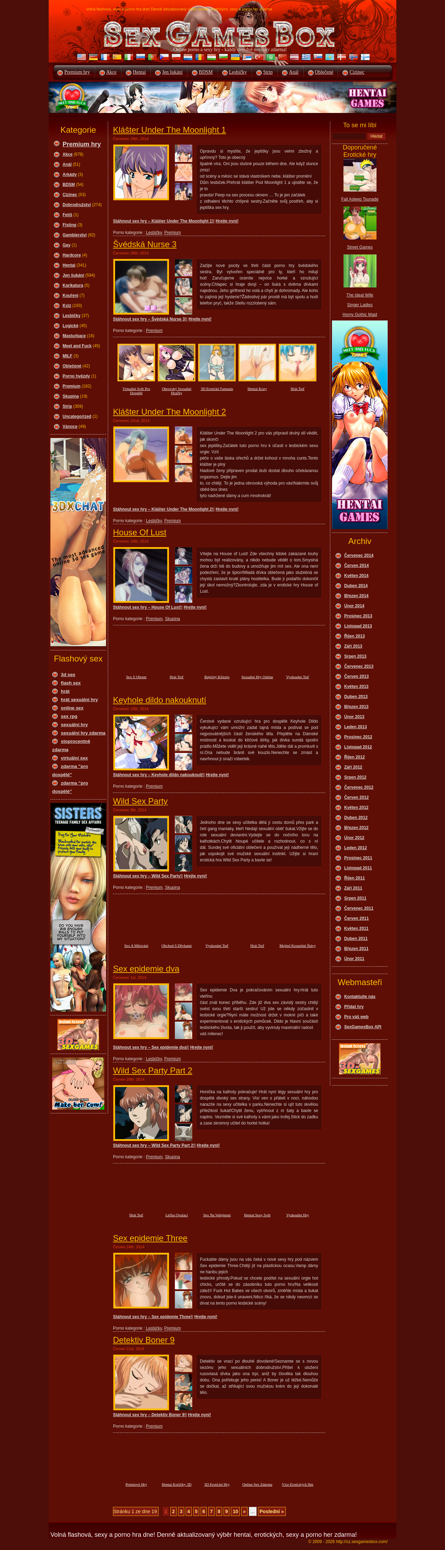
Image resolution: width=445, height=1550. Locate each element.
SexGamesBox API (362, 1026)
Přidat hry (354, 1006)
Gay (67, 245)
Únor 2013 (354, 716)
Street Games (360, 247)
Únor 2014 (354, 605)
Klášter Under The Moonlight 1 (169, 130)
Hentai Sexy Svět (257, 1215)
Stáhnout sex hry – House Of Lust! (147, 607)
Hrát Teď (298, 389)
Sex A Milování (136, 945)
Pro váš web (356, 1016)
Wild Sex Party (140, 801)
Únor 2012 (354, 837)
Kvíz (67, 305)
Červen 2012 (356, 797)
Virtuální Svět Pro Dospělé (136, 391)
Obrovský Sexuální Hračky (177, 391)
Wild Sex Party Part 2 (152, 1070)
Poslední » (272, 1511)
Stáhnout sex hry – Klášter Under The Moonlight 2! (163, 509)
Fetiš (67, 214)
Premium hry (77, 72)
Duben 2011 (355, 938)
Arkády (70, 174)
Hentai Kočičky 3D (177, 1484)
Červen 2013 (356, 676)
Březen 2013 (356, 706)
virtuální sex (74, 758)
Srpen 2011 (355, 898)
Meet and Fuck (77, 345)
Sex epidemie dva (146, 968)
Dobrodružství (77, 204)
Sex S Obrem (136, 677)
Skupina (71, 396)
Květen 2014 (356, 575)
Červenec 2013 (358, 666)
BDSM (206, 72)
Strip (268, 72)
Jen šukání (172, 72)
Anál (293, 72)
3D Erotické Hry (216, 1484)
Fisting (69, 224)
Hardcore (72, 255)
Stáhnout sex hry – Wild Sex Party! (147, 876)
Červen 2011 (356, 918)
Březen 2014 (356, 595)
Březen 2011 (356, 948)
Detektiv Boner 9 (144, 1340)
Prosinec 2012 (358, 737)
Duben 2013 (355, 696)
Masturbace (74, 335)
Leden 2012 (355, 847)
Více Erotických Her (297, 1484)
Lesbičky (238, 72)
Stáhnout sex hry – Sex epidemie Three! (152, 1316)
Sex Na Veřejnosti (216, 1215)
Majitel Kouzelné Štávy (298, 945)
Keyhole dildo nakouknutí (159, 700)
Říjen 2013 (354, 636)
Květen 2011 (356, 928)
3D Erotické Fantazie (217, 389)
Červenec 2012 (358, 787)
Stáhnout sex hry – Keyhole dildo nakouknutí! (158, 774)
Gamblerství (75, 235)
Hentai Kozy (257, 389)
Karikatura (73, 285)
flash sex (71, 682)
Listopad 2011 (358, 868)
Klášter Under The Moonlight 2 (169, 411)
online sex (72, 708)
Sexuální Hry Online (257, 677)
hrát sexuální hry (79, 699)
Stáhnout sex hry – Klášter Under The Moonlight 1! (163, 221)
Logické (70, 325)
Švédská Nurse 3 (145, 244)
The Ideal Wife (359, 295)
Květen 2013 (356, 686)
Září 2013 (353, 646)
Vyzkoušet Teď (297, 677)
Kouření (70, 295)
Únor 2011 (354, 958)
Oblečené (324, 72)
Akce (111, 72)
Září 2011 (353, 888)
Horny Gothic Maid (359, 314)
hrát (65, 691)
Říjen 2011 (354, 878)
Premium (71, 386)
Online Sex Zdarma (257, 1484)
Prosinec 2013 (358, 616)
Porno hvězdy (76, 376)
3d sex (68, 674)
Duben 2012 (355, 817)
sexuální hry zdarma (83, 733)
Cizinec (356, 72)
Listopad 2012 (358, 747)
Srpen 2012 (355, 777)
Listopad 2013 (358, 626)
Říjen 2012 (354, 757)
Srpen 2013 (355, 656)
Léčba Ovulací (176, 1215)
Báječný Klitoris (216, 677)
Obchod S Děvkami (177, 945)
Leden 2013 (355, 726)
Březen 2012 (356, 827)
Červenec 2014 (358, 555)
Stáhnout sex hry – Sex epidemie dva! (150, 1047)
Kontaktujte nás (359, 996)
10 (235, 1511)
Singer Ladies (359, 304)
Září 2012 (353, 767)
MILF (67, 356)
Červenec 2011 (358, 908)
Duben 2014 (355, 585)
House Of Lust (139, 532)
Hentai (139, 72)
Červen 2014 (356, 565)
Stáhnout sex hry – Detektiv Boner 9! (149, 1414)
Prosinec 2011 (358, 857)
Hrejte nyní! (227, 221)
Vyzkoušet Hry (297, 1215)
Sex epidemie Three (150, 1238)
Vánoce (70, 426)
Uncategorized (77, 416)
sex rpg (69, 716)
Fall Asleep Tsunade (359, 199)
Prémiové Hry (136, 1484)
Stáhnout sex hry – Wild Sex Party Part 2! (154, 1145)
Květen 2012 (356, 807)
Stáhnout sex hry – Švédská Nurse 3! (149, 319)
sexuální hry (74, 724)
